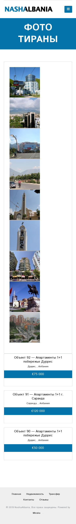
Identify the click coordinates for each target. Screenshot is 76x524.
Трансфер (54, 494)
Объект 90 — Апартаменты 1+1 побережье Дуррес (38, 433)
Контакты (28, 499)
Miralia (36, 513)
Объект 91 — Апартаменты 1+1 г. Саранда (38, 396)
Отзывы (43, 499)
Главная (16, 494)
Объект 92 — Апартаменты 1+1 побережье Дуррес (38, 359)
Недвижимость (35, 494)
